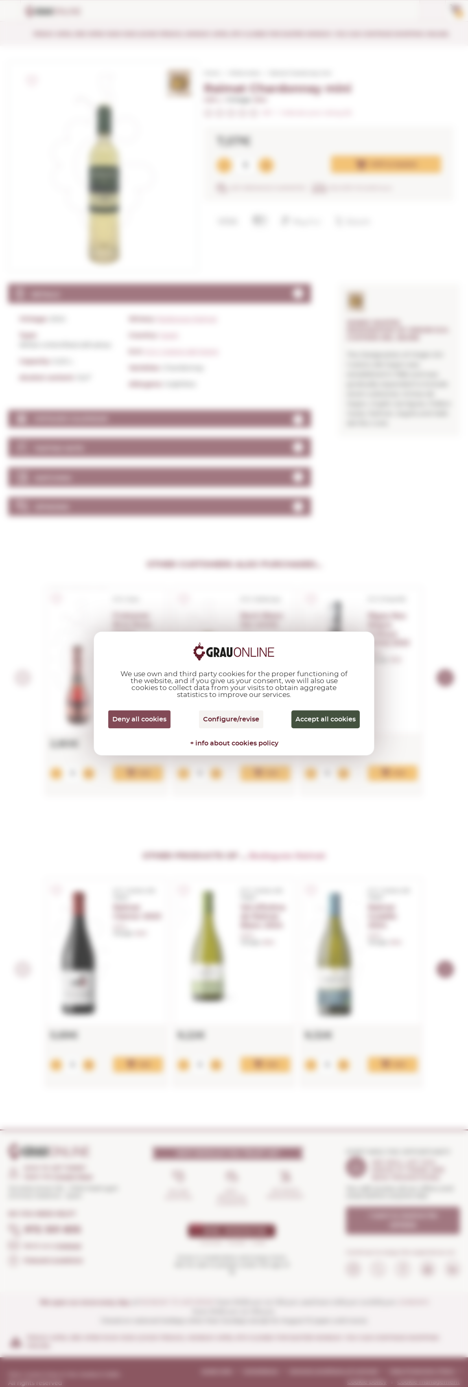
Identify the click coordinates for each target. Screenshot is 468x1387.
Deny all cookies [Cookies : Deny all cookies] (139, 719)
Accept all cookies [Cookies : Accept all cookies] (325, 719)
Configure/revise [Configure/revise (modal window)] (231, 719)
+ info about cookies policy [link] (234, 743)
